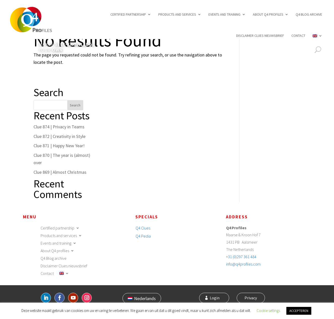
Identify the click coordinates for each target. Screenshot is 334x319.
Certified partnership (128, 14)
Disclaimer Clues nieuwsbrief (260, 35)
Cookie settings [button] (268, 310)
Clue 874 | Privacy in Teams (59, 127)
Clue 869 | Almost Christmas (60, 172)
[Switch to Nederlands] (142, 298)
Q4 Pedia (143, 236)
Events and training (224, 14)
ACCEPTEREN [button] (298, 311)
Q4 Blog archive (309, 14)
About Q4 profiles (268, 14)
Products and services (177, 14)
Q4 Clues (143, 227)
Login (217, 298)
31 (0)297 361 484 (242, 256)
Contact (298, 35)
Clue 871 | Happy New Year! (59, 146)
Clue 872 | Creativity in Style (59, 136)
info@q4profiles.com (243, 264)
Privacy (250, 298)
